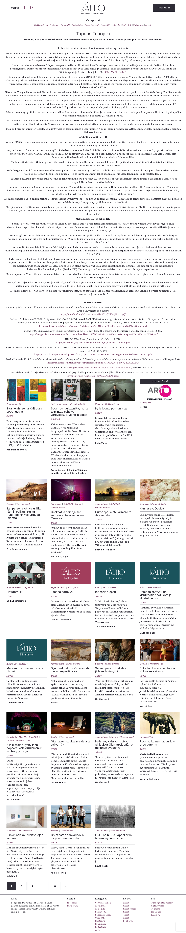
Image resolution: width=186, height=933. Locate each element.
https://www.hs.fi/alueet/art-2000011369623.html (93, 375)
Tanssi (78, 504)
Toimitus (155, 908)
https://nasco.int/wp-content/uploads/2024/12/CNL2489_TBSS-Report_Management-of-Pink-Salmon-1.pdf (93, 354)
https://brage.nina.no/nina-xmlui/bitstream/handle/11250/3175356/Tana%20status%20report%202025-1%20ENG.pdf (93, 334)
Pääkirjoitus (77, 25)
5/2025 (9, 416)
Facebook (72, 902)
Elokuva (99, 404)
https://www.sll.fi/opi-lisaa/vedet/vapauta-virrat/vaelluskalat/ (99, 367)
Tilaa (163, 8)
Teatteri (10, 740)
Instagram (72, 905)
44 (55, 886)
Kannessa (144, 504)
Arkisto (148, 25)
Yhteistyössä (146, 402)
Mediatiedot (157, 912)
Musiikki (23, 737)
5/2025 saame (129, 908)
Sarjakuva (54, 25)
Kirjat (97, 587)
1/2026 (98, 413)
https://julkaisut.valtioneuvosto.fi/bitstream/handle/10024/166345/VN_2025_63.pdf (93, 362)
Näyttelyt (116, 25)
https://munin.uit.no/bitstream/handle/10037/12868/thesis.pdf (93, 314)
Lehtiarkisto (129, 921)
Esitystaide (138, 25)
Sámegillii (65, 25)
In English (126, 25)
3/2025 (126, 918)
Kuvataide (11, 831)
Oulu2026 (105, 25)
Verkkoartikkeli (41, 25)
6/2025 (54, 749)
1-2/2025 (55, 419)
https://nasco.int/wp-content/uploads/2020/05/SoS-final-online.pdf (93, 342)
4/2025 (126, 915)
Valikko (15, 8)
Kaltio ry (155, 915)
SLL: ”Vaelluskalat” (115, 72)
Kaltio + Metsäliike (59, 404)
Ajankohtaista (101, 504)
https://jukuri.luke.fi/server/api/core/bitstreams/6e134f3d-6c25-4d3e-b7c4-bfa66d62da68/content (93, 326)
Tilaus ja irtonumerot (162, 902)
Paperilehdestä (92, 25)
